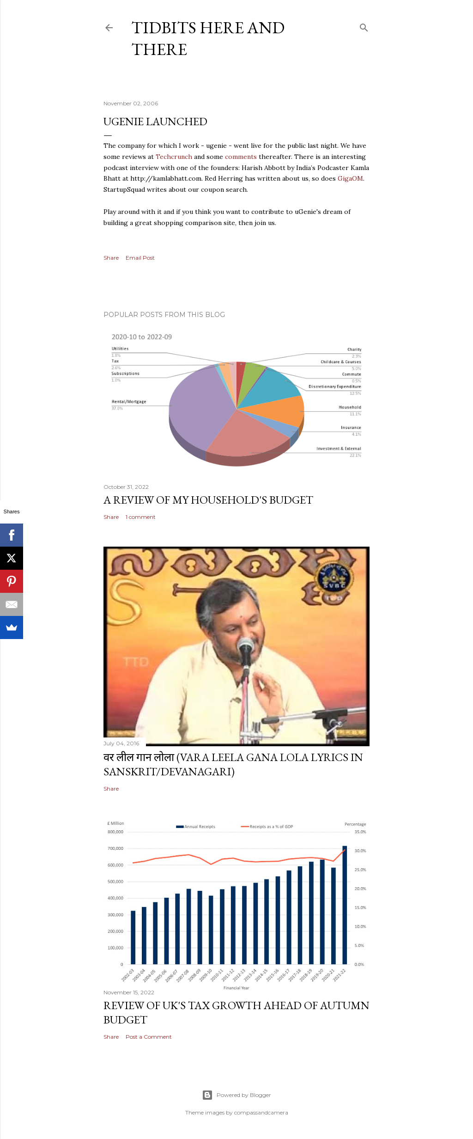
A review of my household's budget (208, 500)
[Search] (364, 26)
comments (241, 156)
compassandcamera (261, 1112)
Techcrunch (174, 156)
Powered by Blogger (236, 1095)
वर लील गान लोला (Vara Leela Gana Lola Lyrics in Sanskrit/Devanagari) (233, 764)
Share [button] (111, 257)
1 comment (141, 516)
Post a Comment (149, 1036)
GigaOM (350, 178)
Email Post (140, 257)
